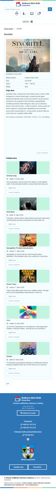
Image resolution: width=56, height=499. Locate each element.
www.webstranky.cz (32, 485)
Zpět (7, 383)
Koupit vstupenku (42, 153)
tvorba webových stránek (41, 483)
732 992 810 (29, 435)
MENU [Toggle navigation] (28, 21)
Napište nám (18, 467)
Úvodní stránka (8, 29)
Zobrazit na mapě (28, 413)
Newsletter (37, 467)
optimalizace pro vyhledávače (14, 485)
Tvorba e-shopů (27, 483)
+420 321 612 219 (29, 427)
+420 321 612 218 (29, 424)
